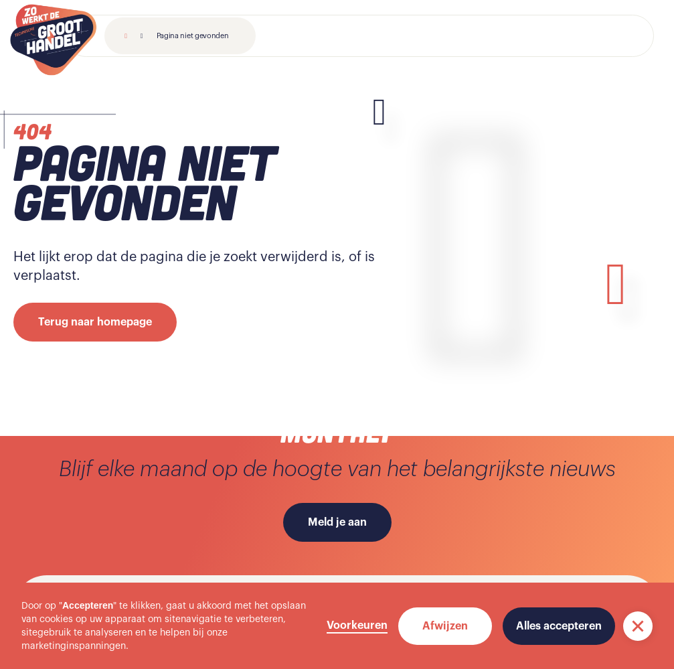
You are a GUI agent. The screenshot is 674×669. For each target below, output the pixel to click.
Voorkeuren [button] (357, 625)
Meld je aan (337, 522)
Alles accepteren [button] (559, 626)
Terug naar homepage (95, 322)
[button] (638, 626)
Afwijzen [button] (445, 626)
